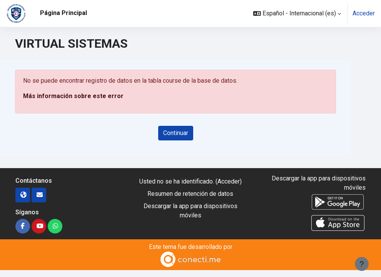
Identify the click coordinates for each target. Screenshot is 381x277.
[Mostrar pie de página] (362, 264)
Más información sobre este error (73, 96)
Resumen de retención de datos (190, 193)
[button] (297, 13)
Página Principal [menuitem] (63, 13)
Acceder (364, 13)
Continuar (175, 133)
